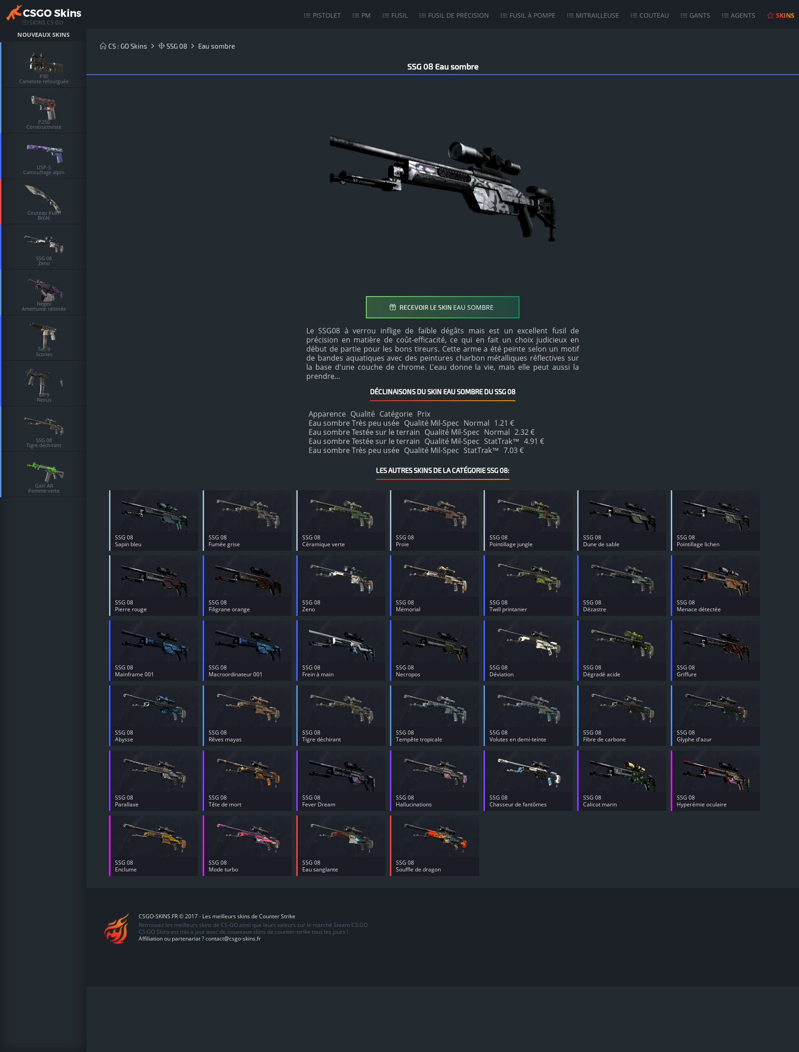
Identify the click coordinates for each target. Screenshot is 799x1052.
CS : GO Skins (123, 46)
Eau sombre (216, 46)
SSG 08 (172, 46)
